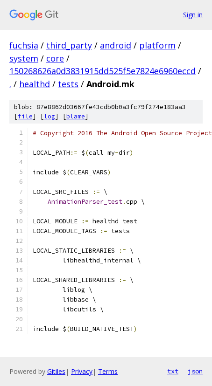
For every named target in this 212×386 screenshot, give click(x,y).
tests (68, 84)
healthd (34, 84)
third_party (69, 45)
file (25, 116)
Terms (108, 371)
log (49, 116)
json (195, 371)
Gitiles (56, 371)
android (115, 45)
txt (172, 371)
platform (157, 45)
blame (75, 116)
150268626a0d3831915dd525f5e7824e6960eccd (102, 70)
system (23, 58)
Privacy (81, 371)
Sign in (193, 14)
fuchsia (23, 45)
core (55, 58)
